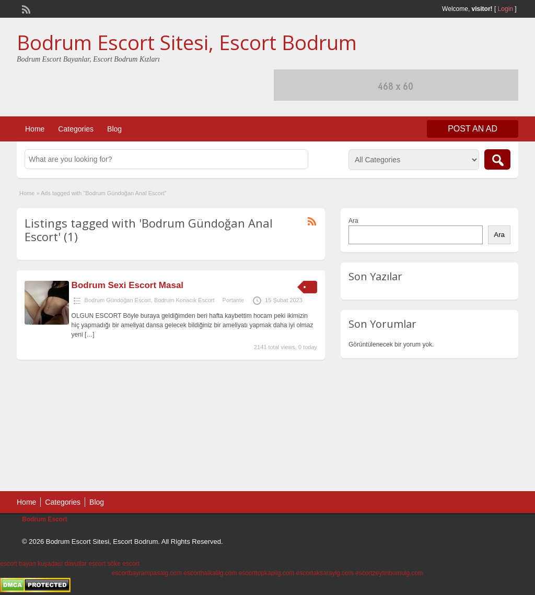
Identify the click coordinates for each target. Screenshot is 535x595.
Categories (76, 129)
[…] (90, 334)
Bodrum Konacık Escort (184, 300)
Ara (353, 220)
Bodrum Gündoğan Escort (118, 300)
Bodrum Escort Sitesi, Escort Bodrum (187, 42)
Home (34, 129)
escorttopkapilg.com (267, 573)
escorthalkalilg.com (210, 573)
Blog (114, 129)
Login (505, 9)
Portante (234, 300)
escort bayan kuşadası (31, 563)
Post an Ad (472, 128)
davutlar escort (85, 563)
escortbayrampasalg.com (147, 573)
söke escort (123, 563)
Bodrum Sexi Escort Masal (127, 285)
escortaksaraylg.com (325, 573)
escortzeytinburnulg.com (389, 573)
